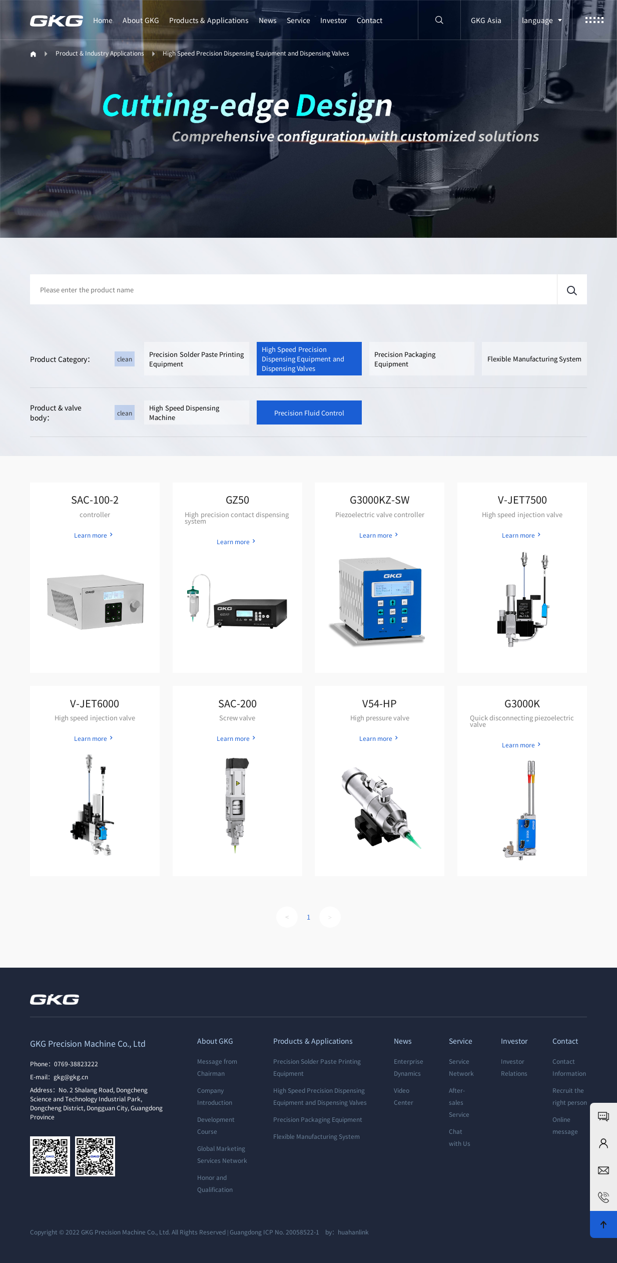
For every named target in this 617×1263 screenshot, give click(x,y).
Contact (369, 20)
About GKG (141, 20)
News (268, 20)
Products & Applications (209, 20)
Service (298, 20)
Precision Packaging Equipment (404, 358)
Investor (333, 20)
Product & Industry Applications (100, 53)
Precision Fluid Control (309, 412)
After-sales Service (459, 1102)
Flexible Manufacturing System (534, 358)
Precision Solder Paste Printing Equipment (196, 358)
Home (103, 20)
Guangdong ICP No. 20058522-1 (274, 1231)
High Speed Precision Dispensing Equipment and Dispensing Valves (256, 53)
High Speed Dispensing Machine (184, 412)
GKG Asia (486, 20)
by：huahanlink (345, 1231)
